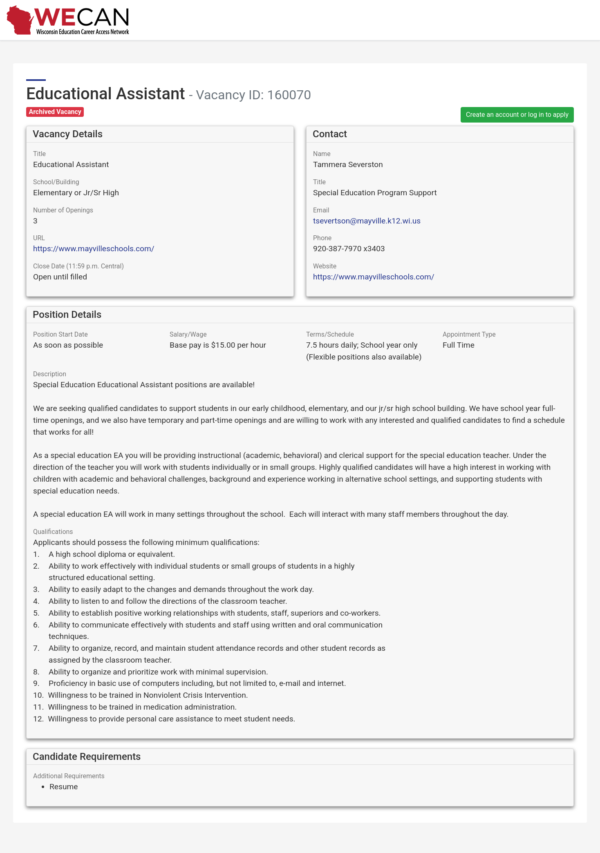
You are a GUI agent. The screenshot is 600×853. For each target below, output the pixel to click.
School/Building (56, 182)
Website (324, 266)
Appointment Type (469, 334)
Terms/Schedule (330, 334)
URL (39, 238)
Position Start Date (60, 334)
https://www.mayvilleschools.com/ (93, 248)
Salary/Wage (188, 334)
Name (322, 154)
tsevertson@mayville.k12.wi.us (367, 221)
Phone (322, 238)
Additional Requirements (69, 776)
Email (321, 210)
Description (49, 374)
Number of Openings (63, 210)
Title (39, 154)
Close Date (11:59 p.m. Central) (78, 266)
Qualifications (53, 532)
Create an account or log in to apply (517, 114)
